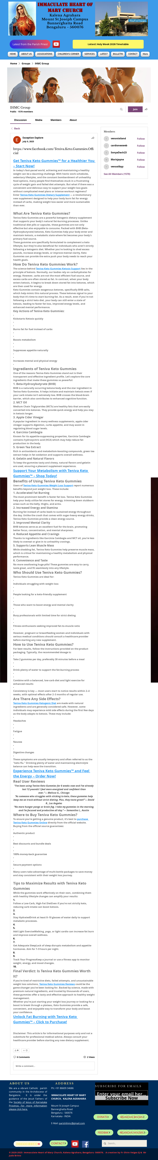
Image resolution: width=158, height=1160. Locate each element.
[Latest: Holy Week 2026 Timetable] (108, 44)
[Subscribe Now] (121, 1098)
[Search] (121, 109)
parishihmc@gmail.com (72, 1123)
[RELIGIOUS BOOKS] (132, 1117)
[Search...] (124, 1143)
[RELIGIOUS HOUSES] (132, 1132)
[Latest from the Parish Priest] (30, 44)
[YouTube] (56, 44)
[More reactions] (25, 1050)
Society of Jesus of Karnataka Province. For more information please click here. (28, 1106)
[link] (20, 120)
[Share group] (146, 109)
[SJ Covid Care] (28, 1144)
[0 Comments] (21, 1057)
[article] (54, 603)
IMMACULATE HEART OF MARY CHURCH (65, 7)
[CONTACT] (59, 1143)
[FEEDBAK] (104, 1132)
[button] (26, 54)
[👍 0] (16, 1050)
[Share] (93, 138)
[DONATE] (103, 1117)
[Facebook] (85, 1144)
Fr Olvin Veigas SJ (130, 1152)
